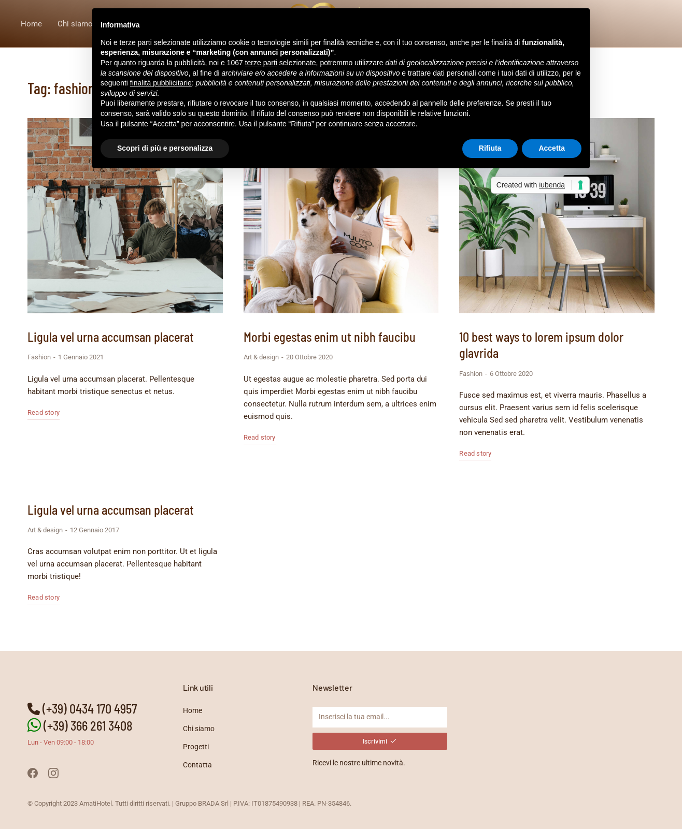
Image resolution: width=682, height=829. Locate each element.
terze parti (261, 63)
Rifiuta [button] (490, 148)
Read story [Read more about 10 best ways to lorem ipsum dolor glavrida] (475, 453)
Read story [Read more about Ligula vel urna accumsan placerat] (43, 412)
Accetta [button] (551, 148)
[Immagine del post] (125, 215)
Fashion (39, 357)
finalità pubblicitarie (161, 83)
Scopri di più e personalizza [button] (164, 148)
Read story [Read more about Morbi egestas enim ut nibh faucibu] (260, 437)
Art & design (261, 357)
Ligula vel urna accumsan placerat (110, 336)
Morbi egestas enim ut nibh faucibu (330, 336)
